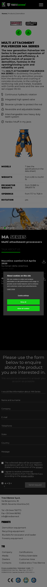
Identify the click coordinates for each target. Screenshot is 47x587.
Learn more (11, 289)
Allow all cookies (23, 308)
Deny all (23, 302)
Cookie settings (23, 295)
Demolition (20, 13)
